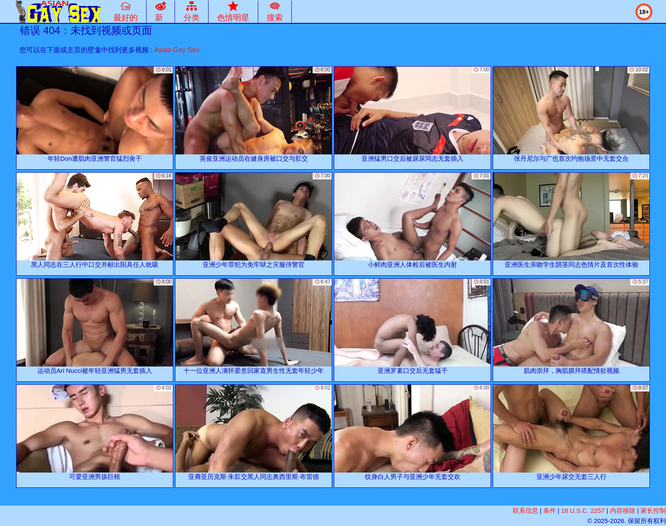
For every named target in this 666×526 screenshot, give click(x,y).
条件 (549, 510)
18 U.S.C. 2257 (583, 510)
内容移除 (622, 510)
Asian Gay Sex (176, 49)
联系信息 (525, 510)
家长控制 (653, 510)
